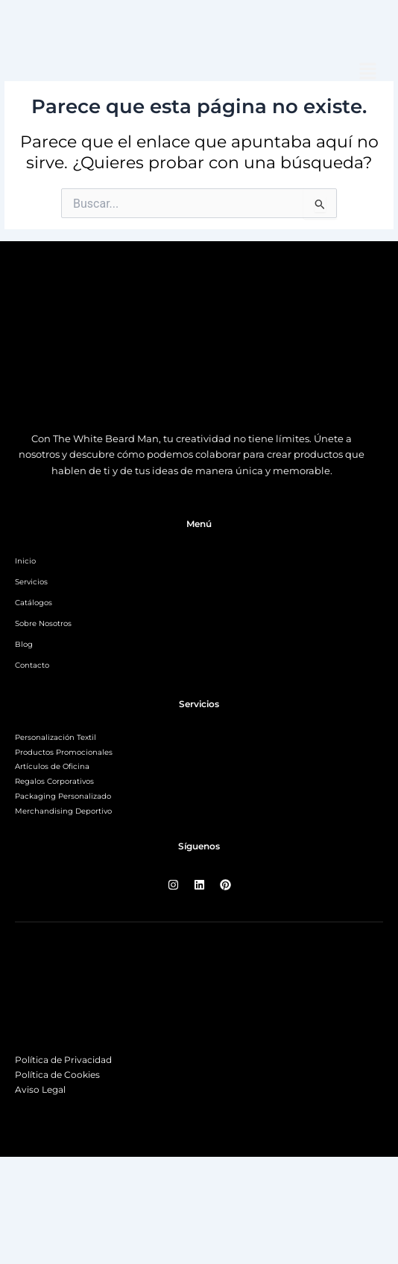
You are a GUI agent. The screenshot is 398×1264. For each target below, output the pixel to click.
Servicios (31, 582)
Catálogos (33, 602)
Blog (24, 644)
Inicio (25, 561)
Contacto (32, 665)
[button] (368, 72)
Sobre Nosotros (43, 623)
